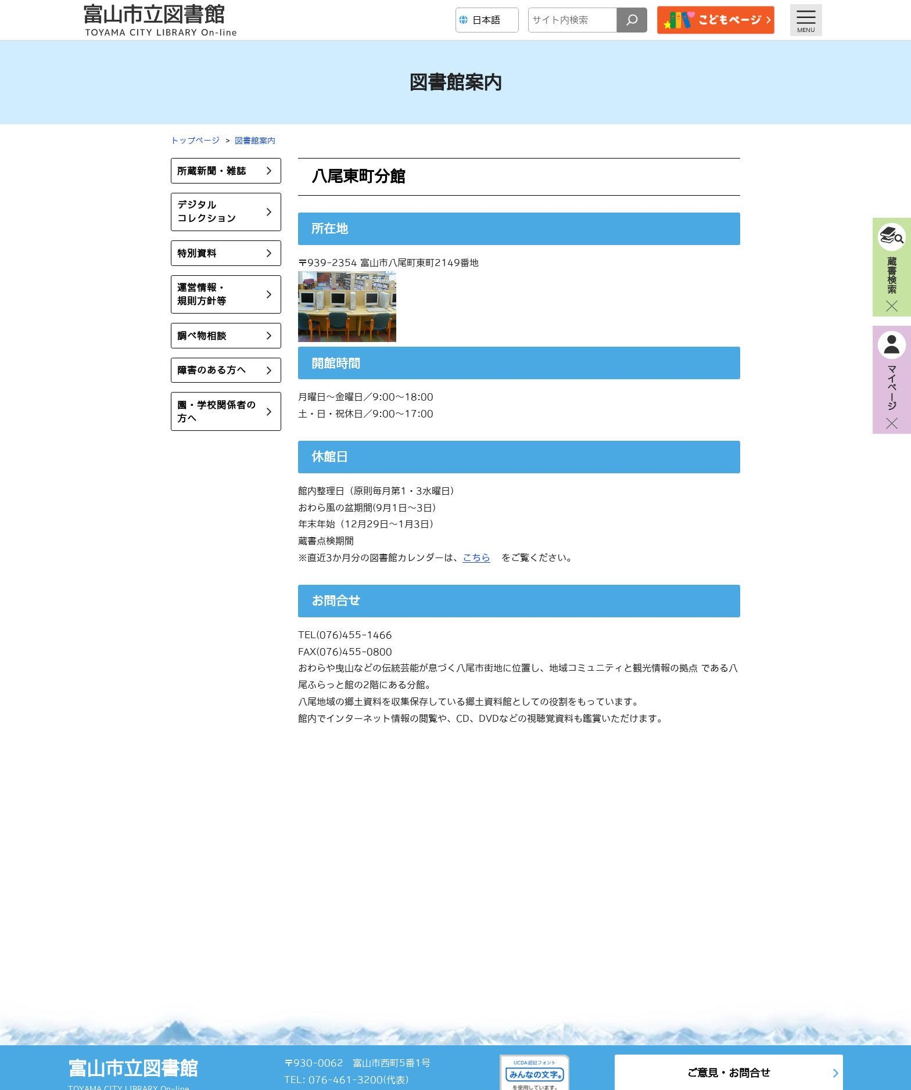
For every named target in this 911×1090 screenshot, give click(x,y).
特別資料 (197, 253)
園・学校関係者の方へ (216, 411)
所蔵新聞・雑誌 (211, 170)
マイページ (891, 387)
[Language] (488, 20)
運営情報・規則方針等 (202, 294)
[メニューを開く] (806, 20)
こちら (476, 557)
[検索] (632, 20)
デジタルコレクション (206, 211)
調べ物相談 (202, 335)
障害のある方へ (211, 370)
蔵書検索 (891, 274)
